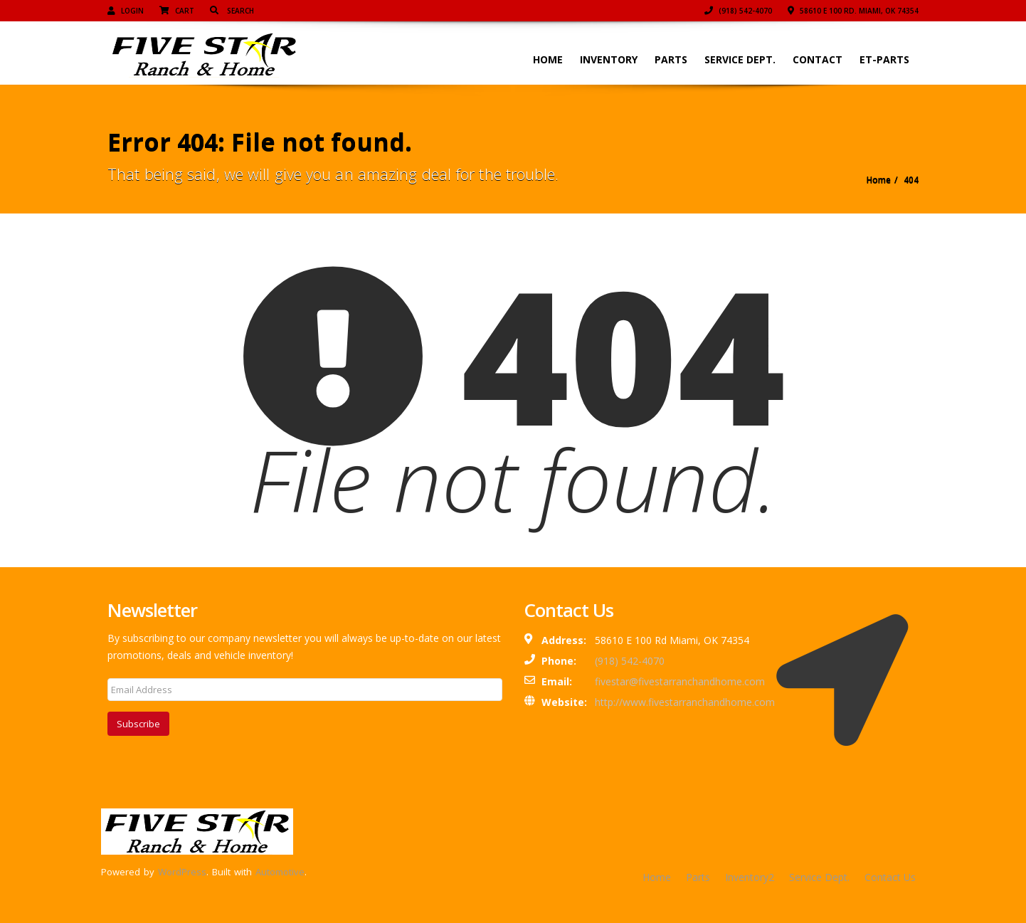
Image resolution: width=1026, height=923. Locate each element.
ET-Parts (884, 59)
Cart (176, 11)
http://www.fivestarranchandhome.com (685, 702)
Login (125, 11)
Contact (817, 59)
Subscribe (138, 723)
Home (548, 59)
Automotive (280, 871)
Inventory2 (749, 877)
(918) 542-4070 (738, 11)
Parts (671, 59)
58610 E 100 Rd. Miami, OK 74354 (853, 11)
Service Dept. (740, 59)
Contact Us (890, 877)
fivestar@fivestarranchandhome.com (680, 681)
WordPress (182, 871)
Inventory (609, 59)
